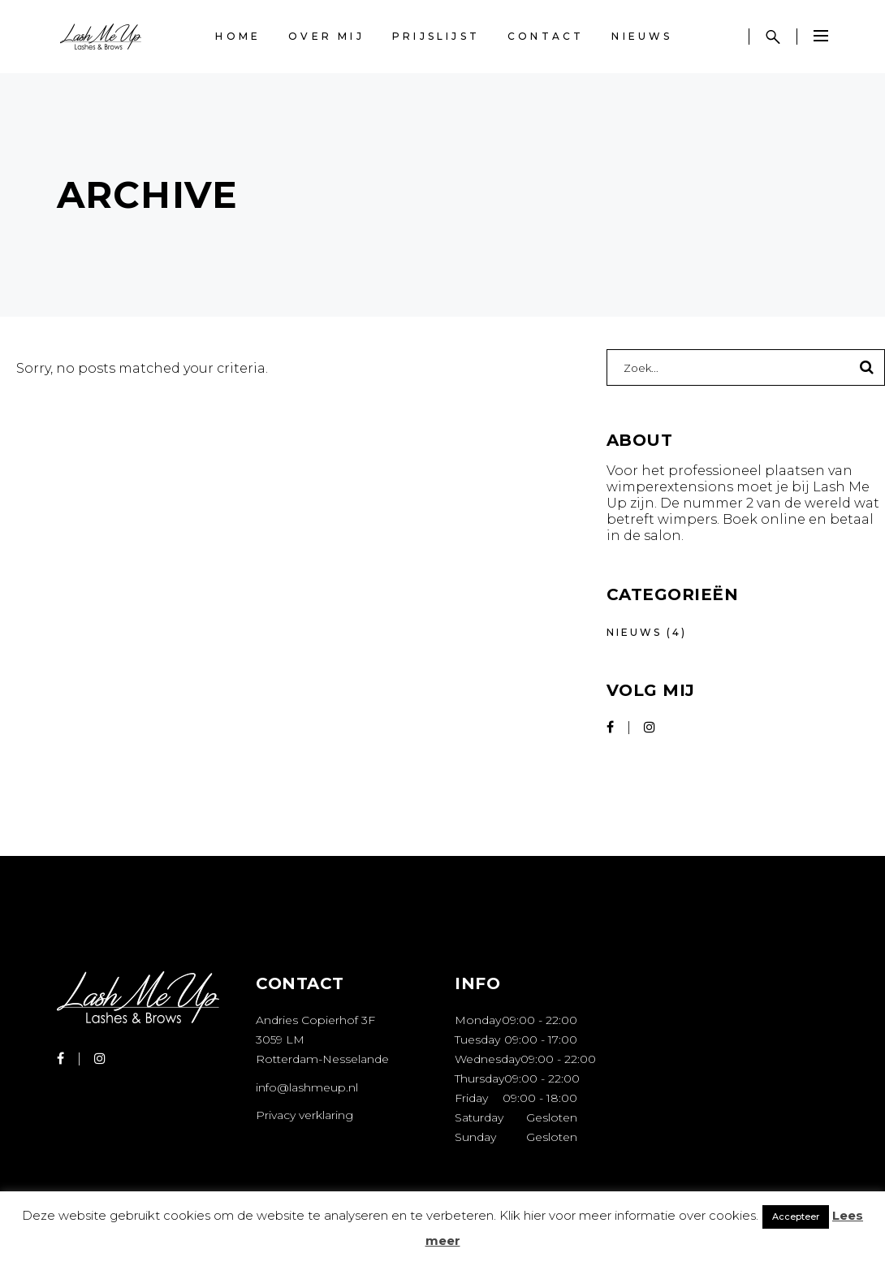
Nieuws (634, 632)
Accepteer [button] (795, 1216)
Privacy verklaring (304, 1115)
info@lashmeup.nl (307, 1087)
